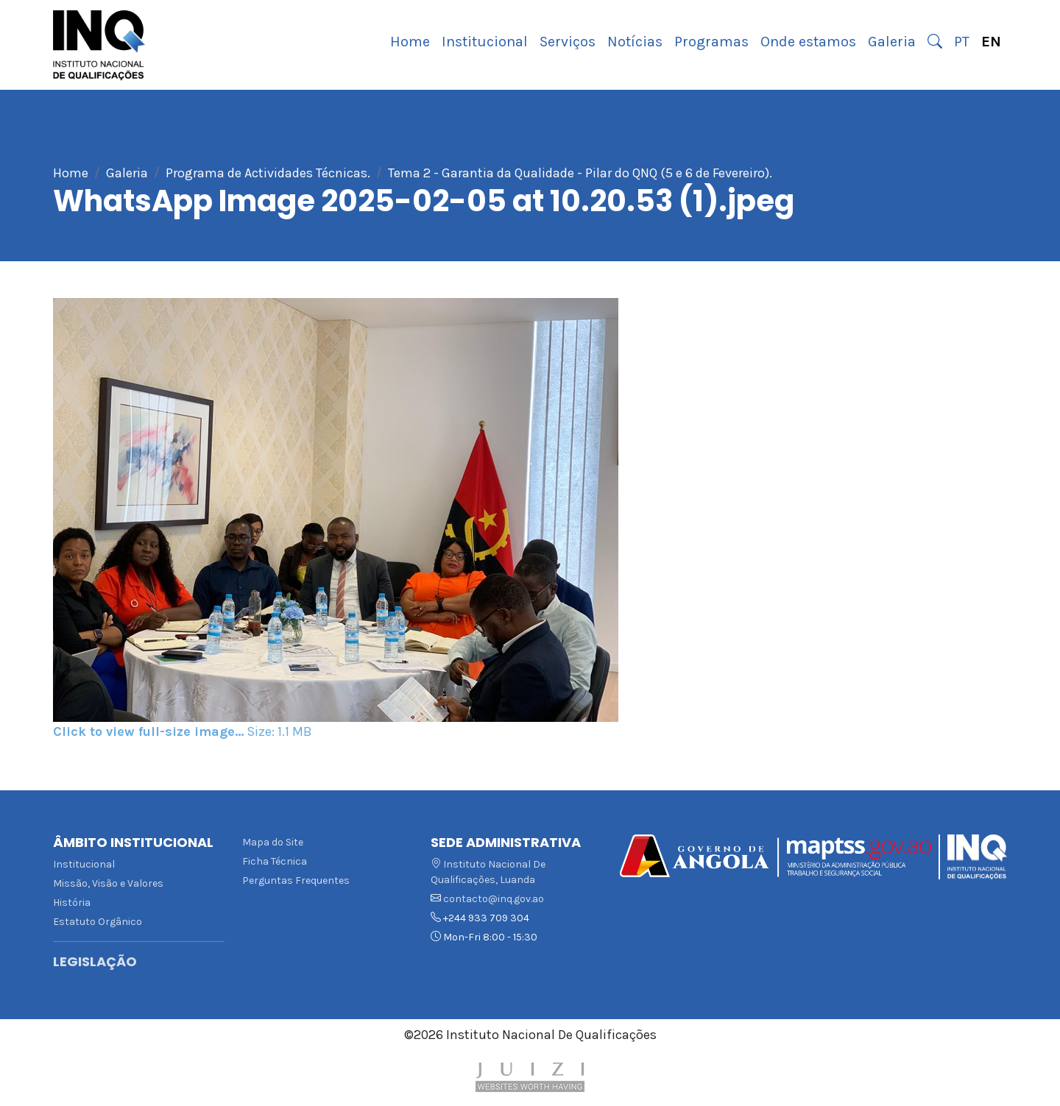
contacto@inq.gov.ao (493, 899)
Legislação (95, 962)
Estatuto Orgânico (97, 921)
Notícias (634, 41)
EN (991, 41)
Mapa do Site (272, 842)
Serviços (568, 41)
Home (410, 41)
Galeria (892, 41)
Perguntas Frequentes (296, 880)
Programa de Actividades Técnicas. (268, 173)
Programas (711, 41)
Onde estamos (808, 41)
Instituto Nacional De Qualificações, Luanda (488, 872)
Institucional (485, 41)
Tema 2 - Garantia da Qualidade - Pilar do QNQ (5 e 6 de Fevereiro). (580, 173)
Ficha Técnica (274, 861)
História (72, 902)
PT (961, 41)
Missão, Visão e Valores (108, 883)
